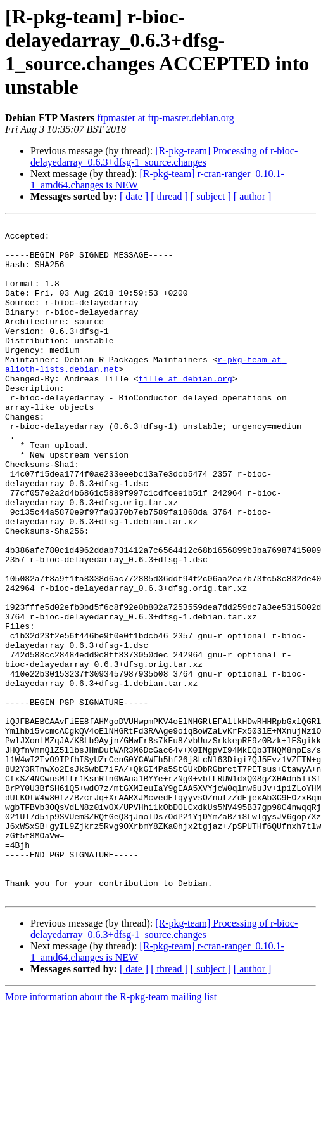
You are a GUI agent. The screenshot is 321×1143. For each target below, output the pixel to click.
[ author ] (253, 196)
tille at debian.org (185, 410)
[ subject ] (211, 196)
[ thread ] (169, 196)
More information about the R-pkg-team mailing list (111, 1131)
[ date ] (134, 196)
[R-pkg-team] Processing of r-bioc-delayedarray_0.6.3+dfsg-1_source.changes (164, 156)
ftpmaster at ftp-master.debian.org (165, 117)
